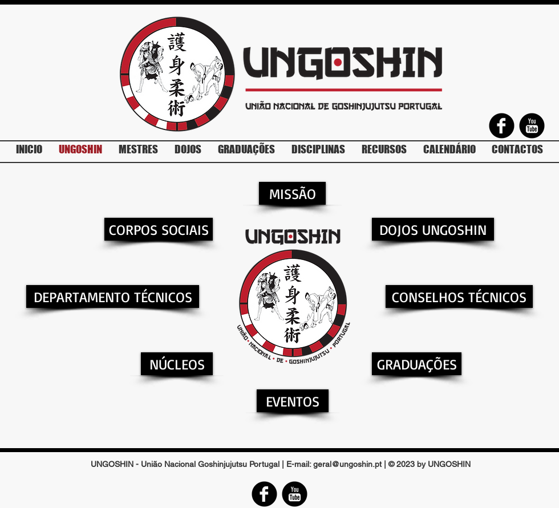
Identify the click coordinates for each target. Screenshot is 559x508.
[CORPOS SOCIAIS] (158, 229)
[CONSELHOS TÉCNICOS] (459, 296)
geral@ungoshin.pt (347, 464)
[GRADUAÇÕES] (416, 363)
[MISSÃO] (292, 193)
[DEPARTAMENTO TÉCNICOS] (112, 296)
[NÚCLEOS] (177, 363)
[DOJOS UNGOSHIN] (433, 229)
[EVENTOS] (293, 400)
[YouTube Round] (532, 126)
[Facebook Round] (502, 126)
